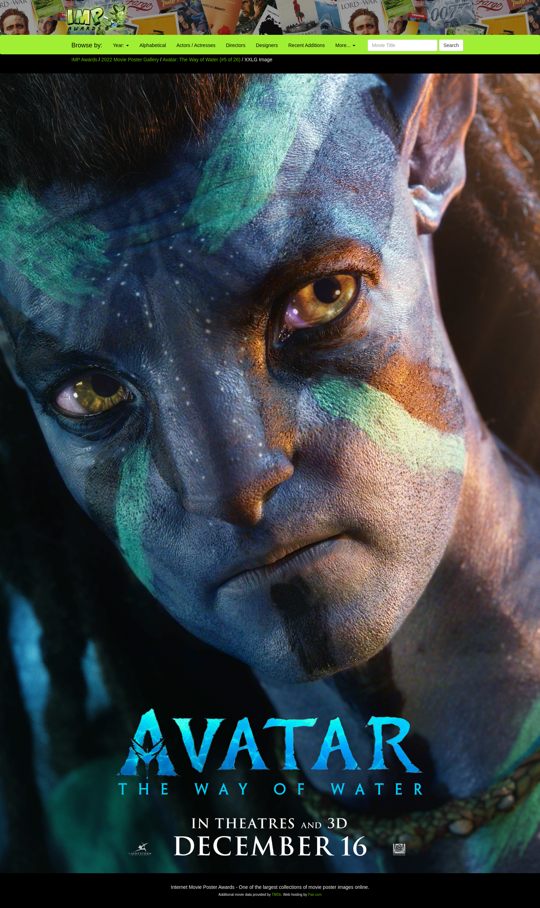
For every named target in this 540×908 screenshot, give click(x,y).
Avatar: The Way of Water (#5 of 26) (201, 59)
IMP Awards (84, 59)
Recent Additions (306, 45)
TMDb (276, 895)
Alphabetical (152, 45)
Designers (267, 45)
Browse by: (86, 45)
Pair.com (315, 895)
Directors (235, 45)
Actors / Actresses (195, 45)
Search (451, 45)
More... (345, 45)
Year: (121, 45)
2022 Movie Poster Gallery (130, 59)
